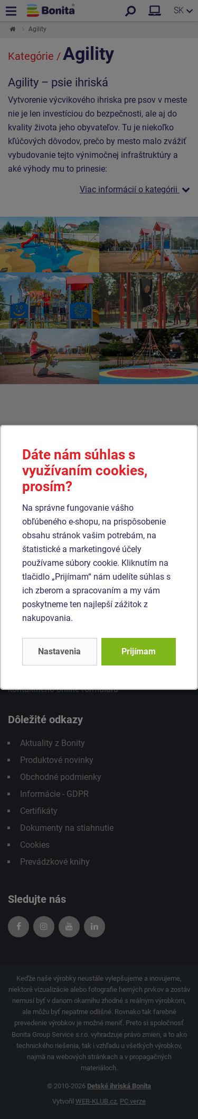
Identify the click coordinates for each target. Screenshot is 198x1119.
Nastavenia (59, 651)
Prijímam (138, 651)
